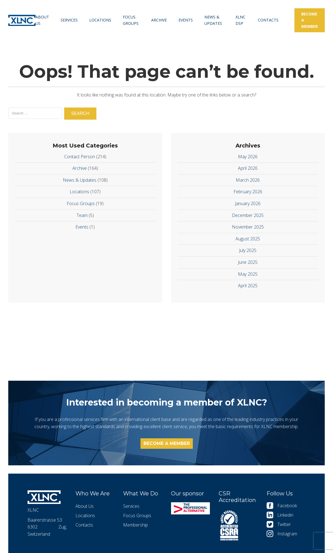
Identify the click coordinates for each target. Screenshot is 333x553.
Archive (159, 20)
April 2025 (248, 286)
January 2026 (248, 203)
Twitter (284, 524)
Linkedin (285, 515)
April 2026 (248, 168)
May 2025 (248, 274)
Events (185, 20)
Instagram (287, 534)
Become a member (309, 20)
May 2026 (248, 157)
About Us (42, 20)
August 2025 (247, 239)
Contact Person (79, 157)
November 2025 (248, 227)
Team (82, 215)
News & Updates (213, 20)
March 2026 (248, 180)
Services (69, 20)
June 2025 (248, 262)
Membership (135, 525)
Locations (100, 20)
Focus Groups (131, 20)
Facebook (287, 506)
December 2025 (248, 215)
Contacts (268, 20)
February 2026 (248, 192)
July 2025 (247, 250)
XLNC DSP (240, 20)
